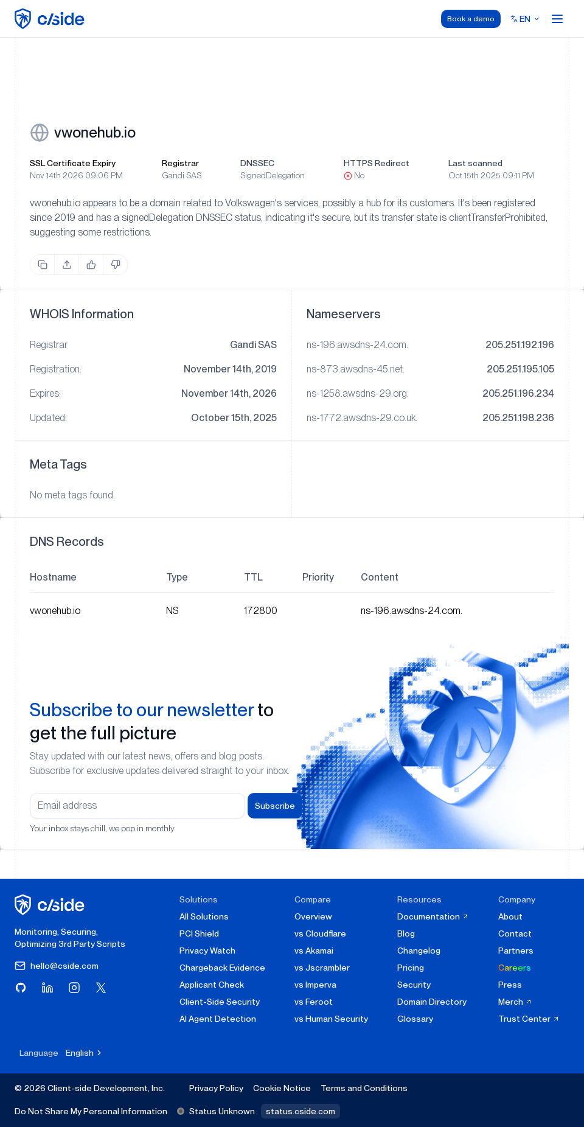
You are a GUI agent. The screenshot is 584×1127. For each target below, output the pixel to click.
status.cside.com (300, 1111)
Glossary (415, 1019)
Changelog (418, 950)
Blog (406, 933)
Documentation (433, 916)
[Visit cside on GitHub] (21, 988)
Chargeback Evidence (222, 967)
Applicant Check (211, 984)
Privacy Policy (216, 1088)
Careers (514, 967)
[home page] (51, 18)
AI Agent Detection (217, 1019)
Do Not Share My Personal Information (91, 1111)
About (510, 916)
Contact (515, 933)
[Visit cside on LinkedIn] (47, 988)
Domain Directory (432, 1002)
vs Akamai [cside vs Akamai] (313, 950)
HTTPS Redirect (376, 163)
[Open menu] (557, 19)
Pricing (410, 967)
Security (414, 984)
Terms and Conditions (364, 1088)
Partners (516, 950)
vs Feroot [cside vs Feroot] (313, 1002)
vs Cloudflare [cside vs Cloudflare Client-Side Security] (320, 933)
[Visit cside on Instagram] (74, 988)
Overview (313, 916)
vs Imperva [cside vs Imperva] (315, 984)
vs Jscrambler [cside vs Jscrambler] (322, 967)
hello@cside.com (57, 965)
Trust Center (529, 1019)
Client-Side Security (219, 1002)
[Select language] (525, 18)
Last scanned (475, 163)
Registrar (180, 163)
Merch (515, 1002)
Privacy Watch (207, 950)
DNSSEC (257, 163)
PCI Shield (199, 933)
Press (510, 984)
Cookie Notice (282, 1088)
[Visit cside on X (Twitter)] (101, 988)
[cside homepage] (51, 904)
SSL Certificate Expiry (73, 163)
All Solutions (204, 916)
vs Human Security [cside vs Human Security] (331, 1019)
